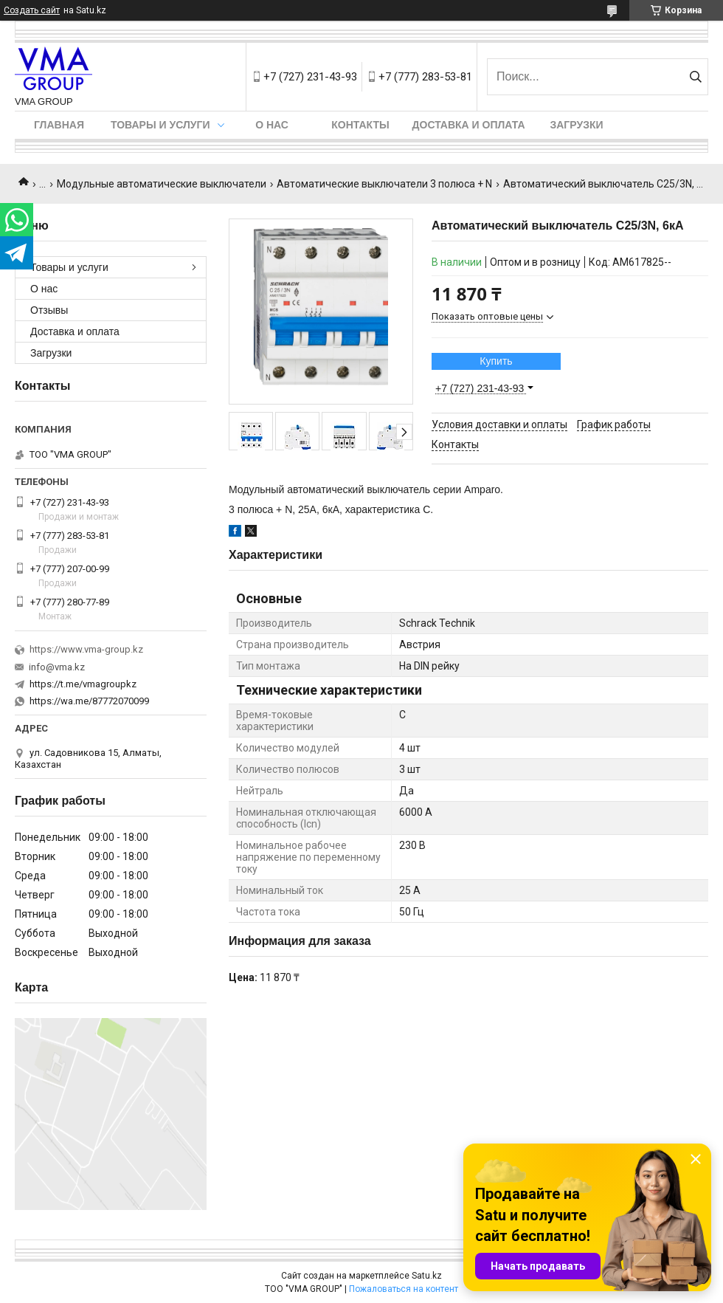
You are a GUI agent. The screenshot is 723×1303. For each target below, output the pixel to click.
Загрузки (576, 125)
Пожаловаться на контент (403, 1289)
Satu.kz (427, 1276)
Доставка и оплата (468, 125)
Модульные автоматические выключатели (161, 184)
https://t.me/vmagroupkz (83, 684)
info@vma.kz (57, 667)
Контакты (360, 125)
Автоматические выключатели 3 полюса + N (384, 184)
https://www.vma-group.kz (86, 649)
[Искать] (695, 76)
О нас (271, 125)
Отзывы (49, 310)
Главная (59, 125)
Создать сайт (32, 10)
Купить (496, 361)
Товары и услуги (160, 125)
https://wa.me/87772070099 (89, 700)
